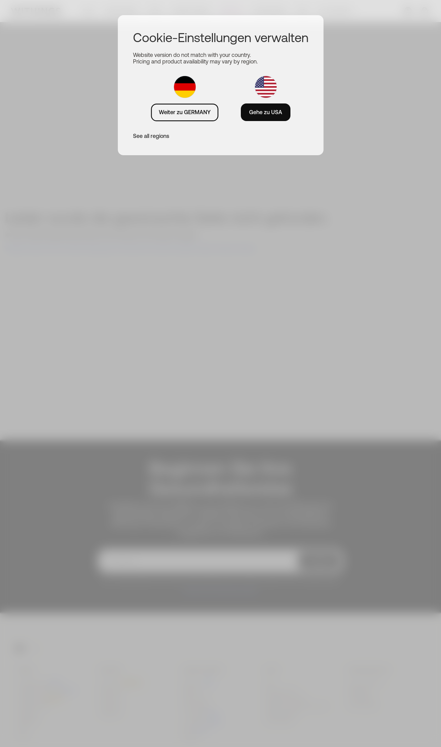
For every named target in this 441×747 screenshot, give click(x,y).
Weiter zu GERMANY (185, 112)
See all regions (151, 136)
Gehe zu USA (265, 112)
